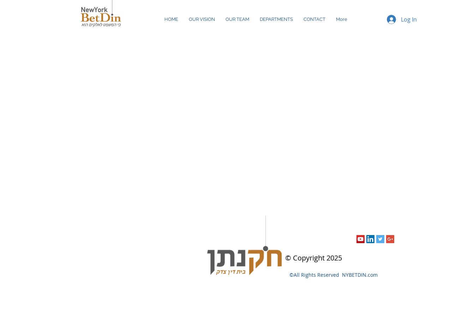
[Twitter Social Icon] (380, 239)
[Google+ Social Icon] (390, 239)
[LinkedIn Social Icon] (370, 239)
